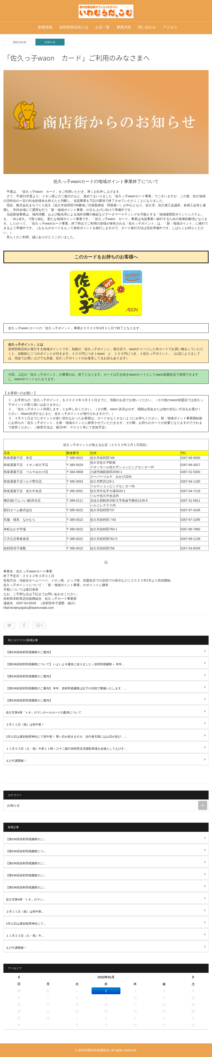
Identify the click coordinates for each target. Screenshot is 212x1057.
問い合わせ (147, 27)
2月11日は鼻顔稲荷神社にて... (26, 923)
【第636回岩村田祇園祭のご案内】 (29, 652)
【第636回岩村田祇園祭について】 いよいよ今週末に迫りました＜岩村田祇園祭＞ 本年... (65, 664)
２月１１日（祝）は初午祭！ (25, 724)
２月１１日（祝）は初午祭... (25, 911)
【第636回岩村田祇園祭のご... (26, 839)
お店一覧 (102, 27)
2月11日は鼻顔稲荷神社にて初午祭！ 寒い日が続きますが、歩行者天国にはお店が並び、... (66, 736)
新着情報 (45, 27)
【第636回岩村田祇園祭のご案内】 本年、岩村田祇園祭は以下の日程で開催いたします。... (66, 688)
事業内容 (124, 27)
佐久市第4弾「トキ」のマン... (25, 899)
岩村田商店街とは (73, 27)
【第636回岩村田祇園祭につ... (26, 851)
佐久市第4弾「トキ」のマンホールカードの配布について (43, 712)
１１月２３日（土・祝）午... (25, 935)
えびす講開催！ (16, 760)
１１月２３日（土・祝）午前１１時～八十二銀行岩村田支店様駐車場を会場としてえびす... (66, 748)
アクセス (170, 27)
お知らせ (50, 42)
